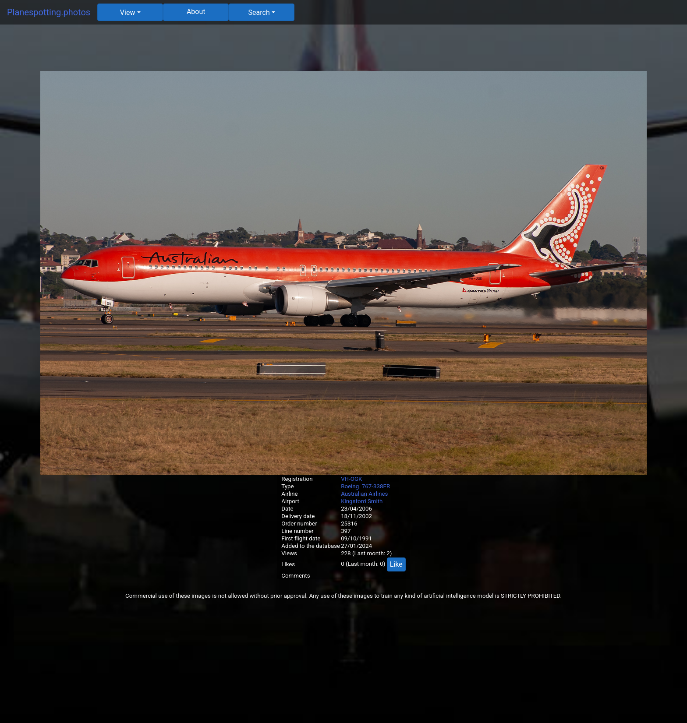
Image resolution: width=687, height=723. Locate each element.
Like (396, 564)
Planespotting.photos (48, 12)
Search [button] (259, 12)
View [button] (127, 12)
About (196, 11)
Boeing (350, 486)
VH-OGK (351, 479)
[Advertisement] (343, 51)
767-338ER (376, 486)
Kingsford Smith (361, 501)
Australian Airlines (364, 493)
